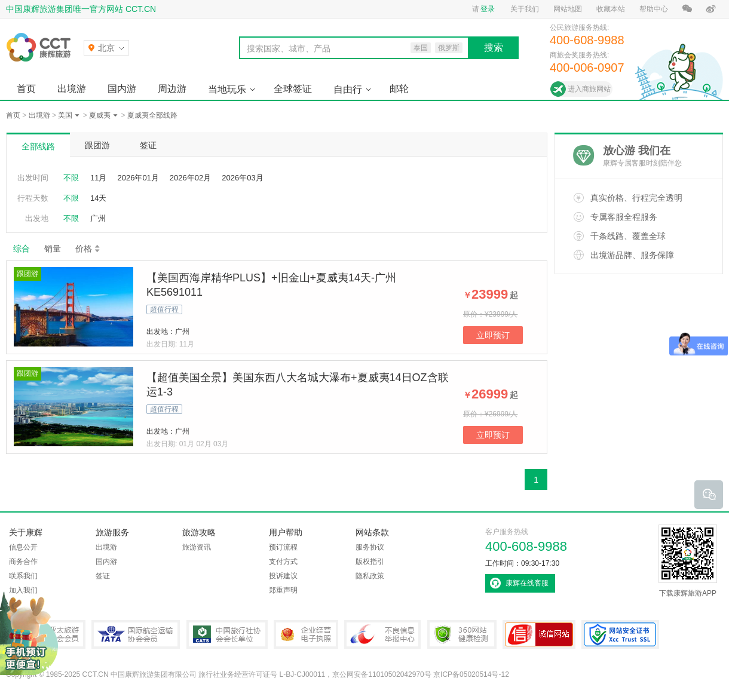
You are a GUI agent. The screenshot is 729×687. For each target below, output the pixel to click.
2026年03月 (242, 177)
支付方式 (283, 561)
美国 (65, 115)
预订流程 (283, 547)
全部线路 (38, 146)
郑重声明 (283, 590)
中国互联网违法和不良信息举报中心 (382, 634)
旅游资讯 (196, 547)
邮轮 (399, 89)
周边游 (172, 89)
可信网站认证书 (539, 634)
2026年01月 (137, 177)
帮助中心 (653, 9)
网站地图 (567, 9)
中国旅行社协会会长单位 (227, 634)
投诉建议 (283, 576)
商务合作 (23, 561)
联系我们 (23, 576)
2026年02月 (190, 177)
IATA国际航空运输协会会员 (135, 634)
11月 (98, 177)
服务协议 (370, 547)
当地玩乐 (227, 89)
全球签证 (293, 89)
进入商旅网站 (589, 89)
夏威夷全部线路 (152, 115)
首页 (26, 89)
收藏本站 (610, 9)
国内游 (122, 89)
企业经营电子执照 (306, 634)
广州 (98, 218)
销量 (52, 248)
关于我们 (524, 9)
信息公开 (23, 547)
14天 (98, 198)
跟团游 (97, 145)
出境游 (71, 89)
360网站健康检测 (462, 634)
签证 (148, 145)
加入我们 (23, 590)
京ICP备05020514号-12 (471, 674)
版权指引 (370, 561)
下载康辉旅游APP (687, 561)
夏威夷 (100, 115)
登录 (487, 9)
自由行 (347, 89)
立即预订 (493, 335)
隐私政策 (370, 576)
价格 (88, 248)
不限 (71, 177)
